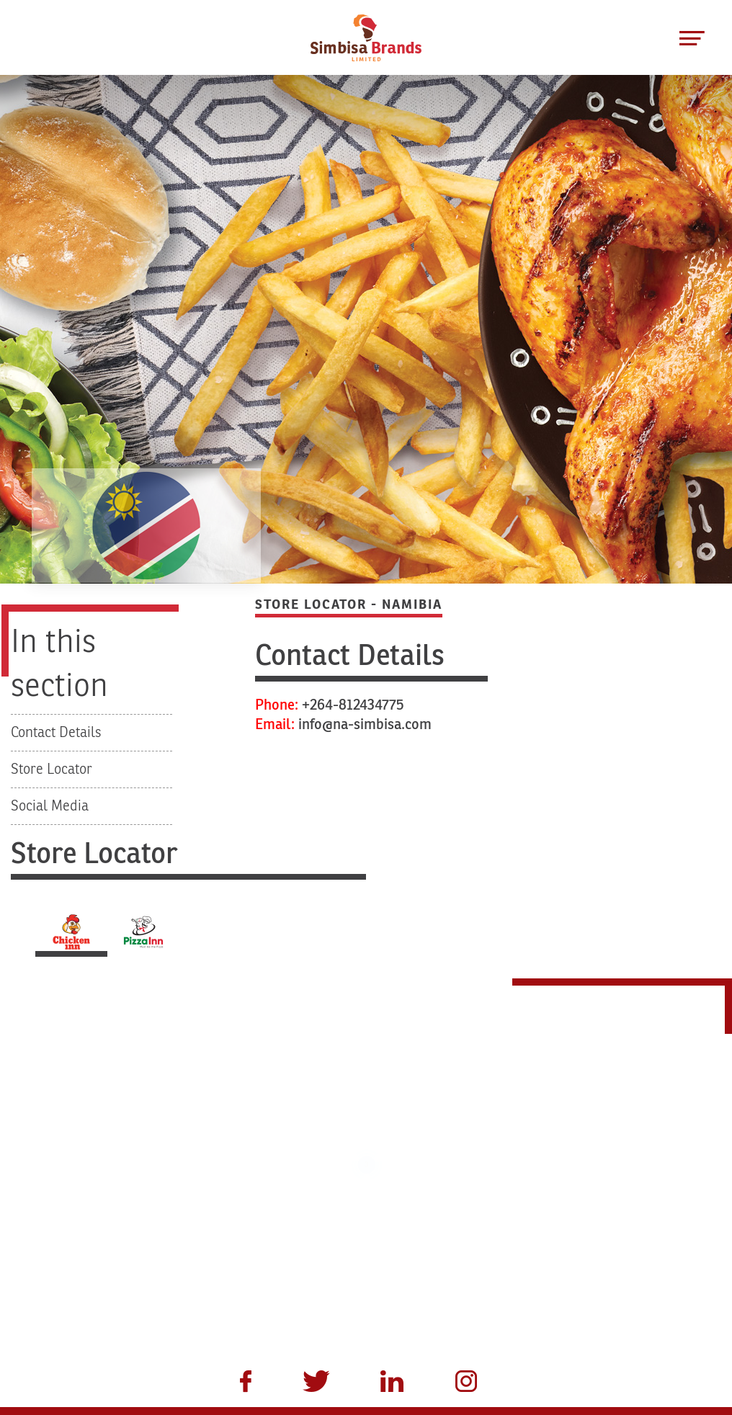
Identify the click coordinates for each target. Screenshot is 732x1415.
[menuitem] (237, 1383)
